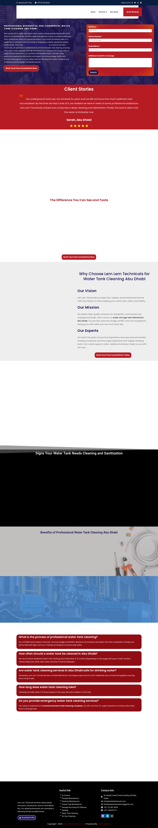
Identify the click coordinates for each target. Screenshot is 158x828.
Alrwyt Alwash (104, 824)
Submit (93, 72)
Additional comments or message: (101, 56)
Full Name (93, 27)
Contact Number (95, 36)
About (93, 12)
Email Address (94, 46)
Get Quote (114, 12)
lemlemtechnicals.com (74, 824)
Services (102, 12)
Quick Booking (133, 12)
